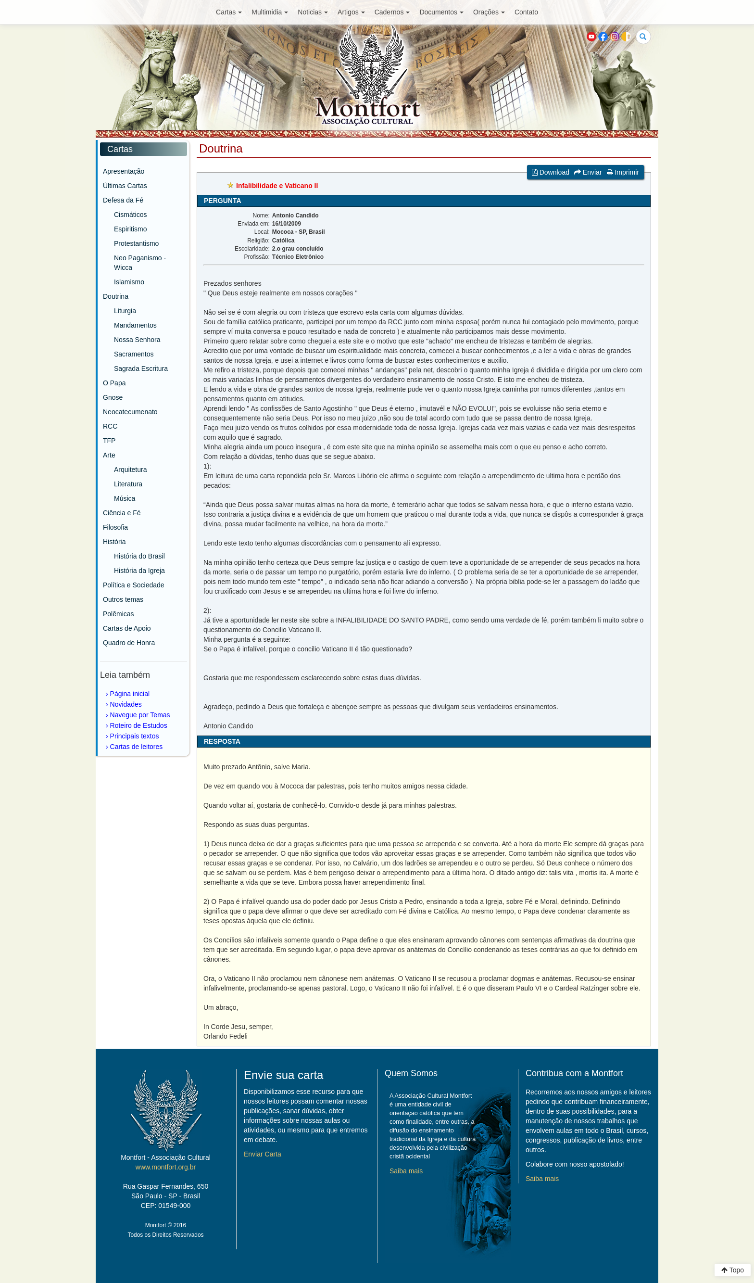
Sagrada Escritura (141, 368)
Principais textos (134, 736)
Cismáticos (130, 214)
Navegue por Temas (140, 715)
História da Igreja (139, 570)
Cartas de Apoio (127, 628)
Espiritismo (130, 229)
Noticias (313, 12)
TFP (109, 441)
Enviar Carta (262, 1154)
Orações (489, 12)
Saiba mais (406, 1171)
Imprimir (623, 172)
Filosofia (115, 527)
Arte (109, 455)
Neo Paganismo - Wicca (140, 262)
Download (550, 172)
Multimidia (269, 12)
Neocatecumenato (130, 412)
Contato (526, 12)
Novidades (126, 704)
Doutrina (115, 296)
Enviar (588, 172)
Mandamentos (135, 325)
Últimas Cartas (125, 186)
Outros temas (123, 599)
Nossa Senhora (137, 339)
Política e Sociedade (133, 585)
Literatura (128, 484)
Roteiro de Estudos (138, 725)
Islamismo (129, 282)
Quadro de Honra (129, 643)
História (114, 542)
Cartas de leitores (136, 746)
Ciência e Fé (122, 513)
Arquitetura (130, 469)
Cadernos (392, 12)
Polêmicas (118, 614)
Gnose (113, 397)
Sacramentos (133, 354)
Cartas (229, 12)
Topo (732, 1270)
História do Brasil (139, 556)
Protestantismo (136, 243)
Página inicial (130, 694)
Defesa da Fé (123, 200)
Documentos (441, 12)
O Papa (114, 383)
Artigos (351, 12)
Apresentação (123, 171)
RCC (110, 426)
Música (124, 498)
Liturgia (125, 311)
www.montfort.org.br (166, 1167)
